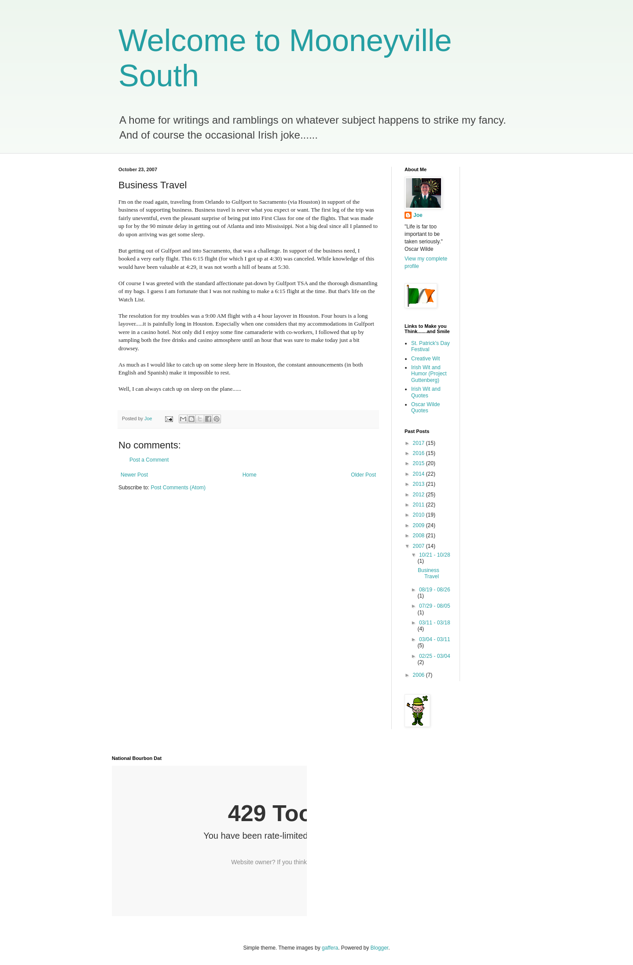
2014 (419, 474)
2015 (419, 463)
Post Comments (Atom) (178, 487)
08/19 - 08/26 (434, 590)
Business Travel (428, 573)
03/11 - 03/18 (434, 623)
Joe (418, 215)
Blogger (380, 948)
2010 (419, 515)
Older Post (363, 475)
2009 (419, 525)
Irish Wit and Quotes (426, 392)
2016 (419, 453)
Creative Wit (425, 359)
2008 (419, 535)
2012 (419, 495)
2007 (419, 546)
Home (250, 475)
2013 (419, 484)
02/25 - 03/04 (434, 656)
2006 (419, 675)
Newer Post (134, 475)
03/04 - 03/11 (434, 639)
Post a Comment (149, 460)
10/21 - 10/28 (434, 555)
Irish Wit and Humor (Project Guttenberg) (429, 373)
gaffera (330, 948)
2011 (419, 505)
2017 (419, 443)
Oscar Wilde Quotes (425, 407)
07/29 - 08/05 (434, 606)
